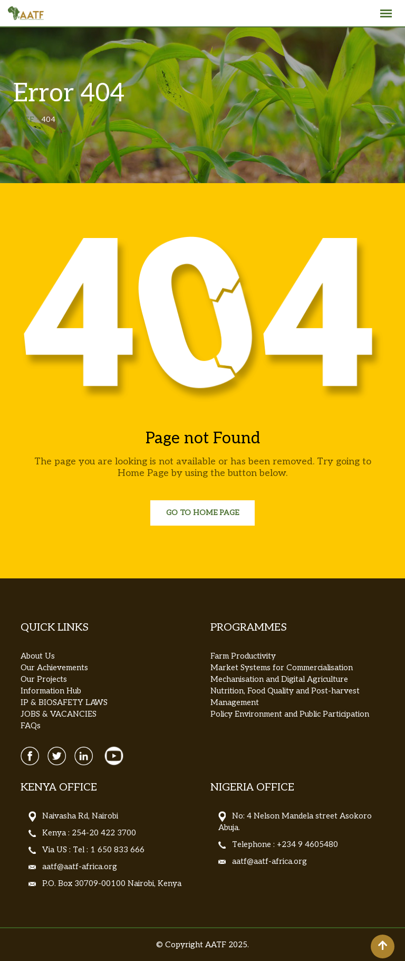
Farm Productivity (243, 656)
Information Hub (51, 691)
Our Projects (44, 679)
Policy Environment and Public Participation (289, 714)
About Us (38, 656)
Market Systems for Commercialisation (281, 667)
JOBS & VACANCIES (59, 714)
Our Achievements (54, 667)
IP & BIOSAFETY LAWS (64, 702)
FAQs (31, 725)
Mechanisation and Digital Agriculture (279, 679)
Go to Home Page (202, 512)
